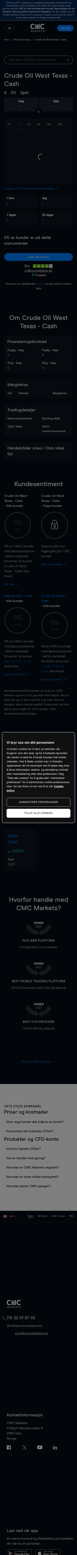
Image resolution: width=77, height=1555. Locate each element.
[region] (38, 777)
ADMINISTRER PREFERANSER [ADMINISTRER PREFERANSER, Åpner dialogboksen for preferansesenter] (38, 802)
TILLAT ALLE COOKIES (38, 813)
